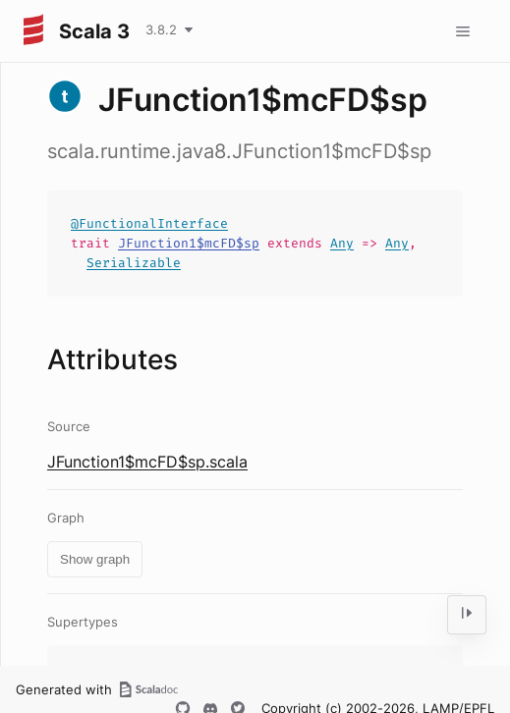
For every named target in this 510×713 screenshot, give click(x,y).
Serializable (133, 262)
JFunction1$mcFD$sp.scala (147, 461)
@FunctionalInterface (149, 223)
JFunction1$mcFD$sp (188, 243)
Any (342, 243)
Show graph (95, 559)
